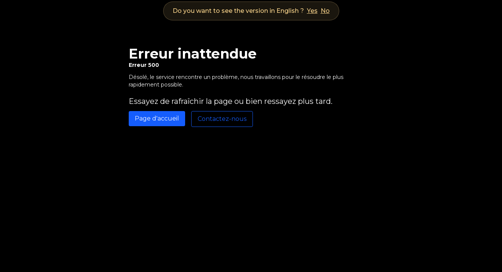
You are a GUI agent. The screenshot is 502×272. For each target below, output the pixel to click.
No (325, 10)
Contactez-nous (222, 118)
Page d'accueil (157, 118)
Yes (312, 10)
